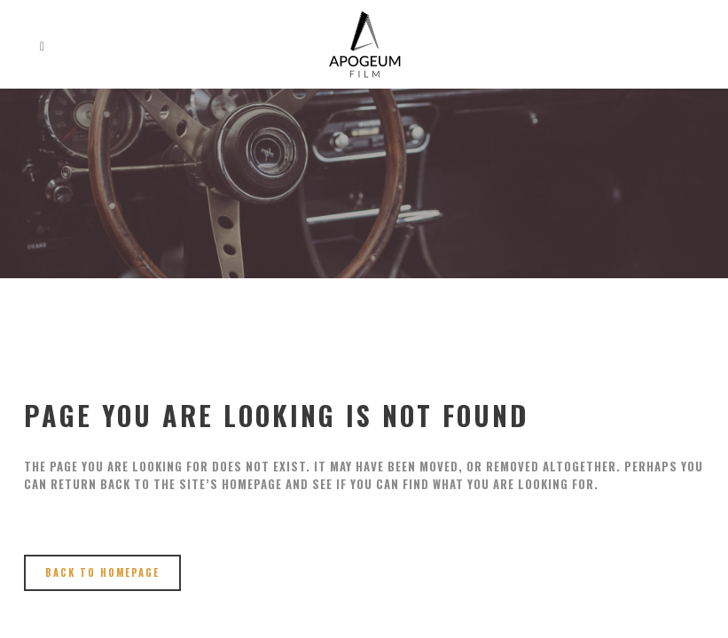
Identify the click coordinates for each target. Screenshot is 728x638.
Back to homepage (102, 572)
